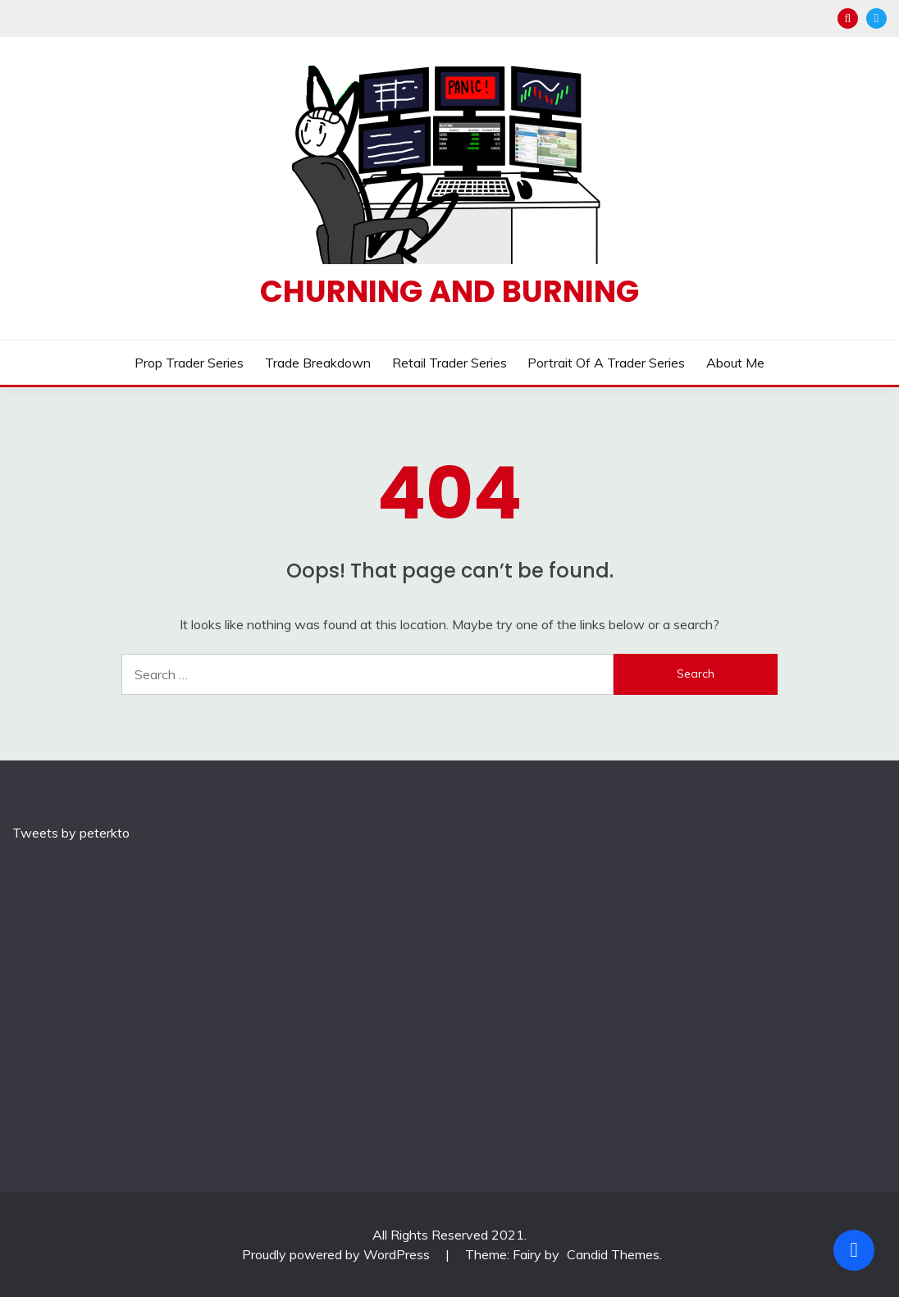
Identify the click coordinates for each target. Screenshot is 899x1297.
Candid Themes (613, 1254)
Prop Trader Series (189, 362)
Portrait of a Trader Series (606, 362)
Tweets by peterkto (71, 832)
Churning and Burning (449, 291)
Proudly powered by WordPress (337, 1254)
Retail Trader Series (449, 362)
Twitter (876, 18)
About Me (735, 362)
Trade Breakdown (318, 362)
